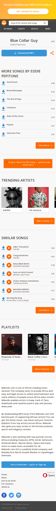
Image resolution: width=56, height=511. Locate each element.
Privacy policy (20, 508)
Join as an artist (8, 480)
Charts (21, 29)
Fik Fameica (35, 210)
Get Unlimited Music (28, 11)
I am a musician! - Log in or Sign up (28, 464)
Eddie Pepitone (17, 44)
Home (4, 474)
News (4, 477)
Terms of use (6, 508)
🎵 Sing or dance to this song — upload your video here (27, 163)
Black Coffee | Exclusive (38, 356)
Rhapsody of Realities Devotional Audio (11, 356)
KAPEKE (6, 210)
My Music (8, 29)
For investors (7, 483)
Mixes (47, 29)
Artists (34, 29)
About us (5, 487)
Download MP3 (24, 52)
